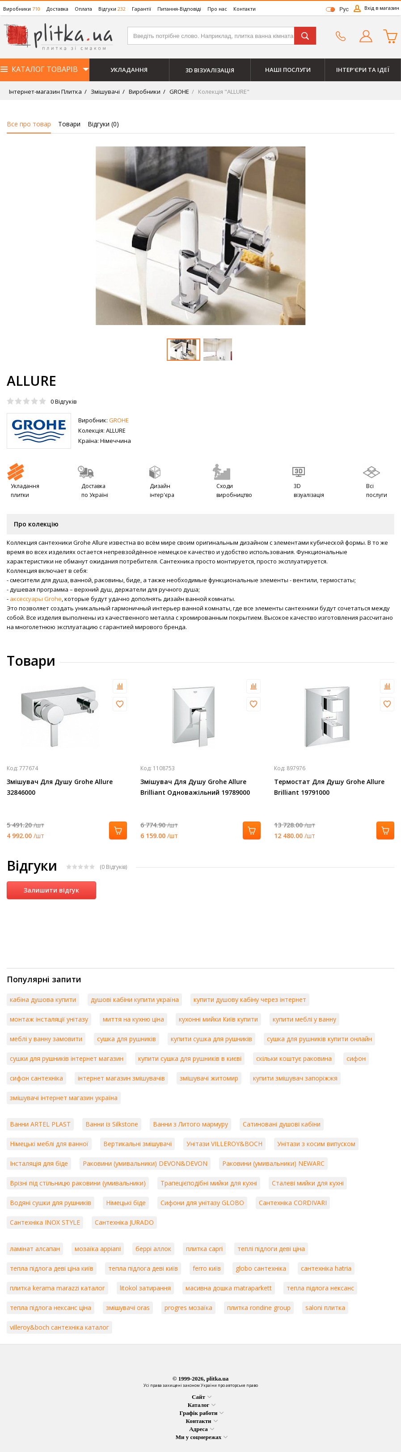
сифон (356, 1058)
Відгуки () (103, 124)
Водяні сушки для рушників (50, 1202)
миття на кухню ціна (133, 1019)
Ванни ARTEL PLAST (40, 1124)
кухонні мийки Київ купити (218, 1019)
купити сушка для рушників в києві (189, 1058)
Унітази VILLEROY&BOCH (224, 1143)
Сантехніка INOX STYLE (45, 1222)
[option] (200, 235)
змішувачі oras (128, 1307)
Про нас (217, 8)
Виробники (21, 8)
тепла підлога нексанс (320, 1288)
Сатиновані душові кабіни (282, 1124)
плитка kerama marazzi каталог (57, 1288)
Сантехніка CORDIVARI (293, 1202)
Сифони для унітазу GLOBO (202, 1202)
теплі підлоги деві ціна (271, 1248)
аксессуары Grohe (36, 599)
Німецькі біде (126, 1202)
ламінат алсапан (35, 1248)
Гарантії (141, 8)
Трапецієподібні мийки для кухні (208, 1183)
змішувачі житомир (209, 1078)
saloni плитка (325, 1307)
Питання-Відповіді (179, 8)
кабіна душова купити (43, 999)
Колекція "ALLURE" (223, 92)
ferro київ (207, 1268)
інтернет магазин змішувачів (121, 1078)
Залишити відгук (51, 890)
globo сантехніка (261, 1268)
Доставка (57, 8)
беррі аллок (153, 1248)
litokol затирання (145, 1288)
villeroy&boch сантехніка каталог (59, 1327)
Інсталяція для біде (39, 1163)
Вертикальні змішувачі (137, 1143)
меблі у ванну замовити (46, 1039)
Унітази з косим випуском (316, 1143)
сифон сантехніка (36, 1078)
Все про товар (29, 124)
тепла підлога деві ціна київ (51, 1268)
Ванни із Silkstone (111, 1124)
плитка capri (204, 1248)
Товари (69, 124)
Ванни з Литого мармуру (190, 1124)
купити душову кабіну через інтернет (250, 999)
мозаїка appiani (98, 1248)
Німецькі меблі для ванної (49, 1143)
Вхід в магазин (381, 7)
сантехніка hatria (326, 1268)
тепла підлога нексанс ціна (50, 1307)
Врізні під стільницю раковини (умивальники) (78, 1183)
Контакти (244, 8)
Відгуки (112, 8)
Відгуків (64, 401)
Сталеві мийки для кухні (308, 1183)
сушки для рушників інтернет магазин (66, 1058)
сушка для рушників (126, 1039)
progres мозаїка (188, 1307)
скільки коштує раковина (294, 1058)
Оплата (83, 8)
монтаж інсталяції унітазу (49, 1019)
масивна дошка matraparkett (229, 1288)
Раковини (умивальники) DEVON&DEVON (145, 1163)
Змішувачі (104, 92)
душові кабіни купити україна (135, 999)
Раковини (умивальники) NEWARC (273, 1163)
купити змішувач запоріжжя (295, 1078)
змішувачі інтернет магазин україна (64, 1097)
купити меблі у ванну (304, 1019)
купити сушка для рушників (211, 1039)
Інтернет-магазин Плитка (45, 92)
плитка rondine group (259, 1307)
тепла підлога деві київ (143, 1268)
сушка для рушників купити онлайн (319, 1039)
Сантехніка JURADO (124, 1222)
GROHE (178, 92)
